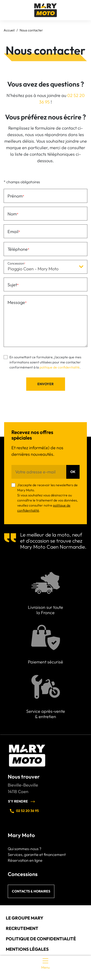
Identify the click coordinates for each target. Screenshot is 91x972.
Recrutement (22, 928)
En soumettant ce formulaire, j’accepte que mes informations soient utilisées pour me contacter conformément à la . (45, 362)
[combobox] (45, 267)
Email (13, 231)
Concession (16, 263)
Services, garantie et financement (37, 854)
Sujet (12, 284)
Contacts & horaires (31, 891)
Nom (12, 214)
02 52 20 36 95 (24, 811)
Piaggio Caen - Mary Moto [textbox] (33, 269)
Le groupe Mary (24, 918)
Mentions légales (27, 949)
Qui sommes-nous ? (24, 848)
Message (16, 302)
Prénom (15, 196)
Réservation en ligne (25, 860)
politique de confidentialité (60, 367)
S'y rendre (21, 801)
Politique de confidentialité (41, 939)
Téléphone (18, 249)
